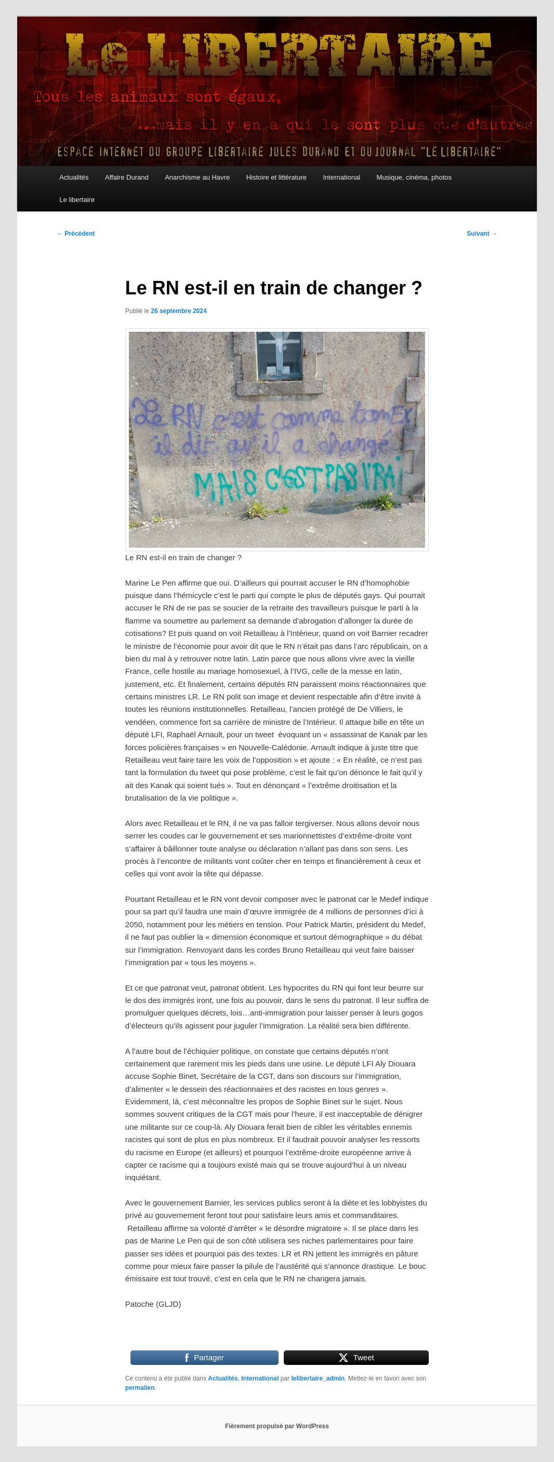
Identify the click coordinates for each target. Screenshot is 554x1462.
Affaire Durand (127, 177)
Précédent (76, 233)
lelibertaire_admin (318, 1378)
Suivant (482, 233)
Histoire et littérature (276, 177)
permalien (140, 1387)
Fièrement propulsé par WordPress (277, 1426)
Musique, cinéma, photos (414, 177)
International (341, 177)
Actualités (73, 177)
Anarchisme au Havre (197, 177)
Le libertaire (77, 200)
